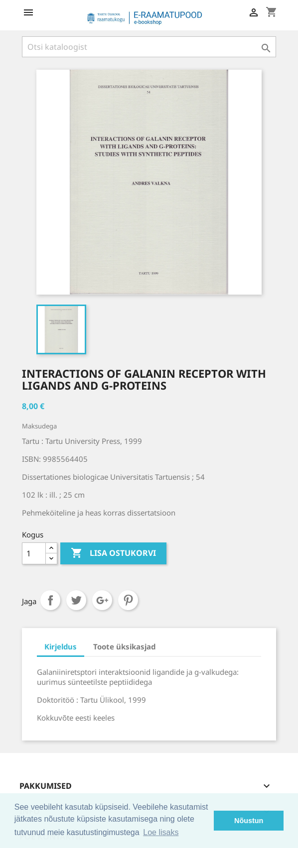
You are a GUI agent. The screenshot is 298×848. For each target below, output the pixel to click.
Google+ (102, 600)
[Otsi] (149, 46)
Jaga (50, 600)
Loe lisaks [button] (160, 832)
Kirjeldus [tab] (60, 646)
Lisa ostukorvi (113, 553)
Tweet (76, 600)
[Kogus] (34, 553)
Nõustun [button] (248, 821)
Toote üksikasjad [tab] (124, 646)
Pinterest (128, 600)
